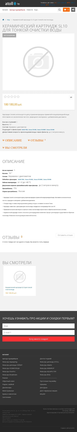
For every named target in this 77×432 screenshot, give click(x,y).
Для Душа (43, 387)
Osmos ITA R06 (50, 129)
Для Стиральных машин (48, 391)
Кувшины (43, 384)
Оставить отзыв (65, 235)
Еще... (36, 10)
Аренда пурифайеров (10, 359)
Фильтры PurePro (8, 371)
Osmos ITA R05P (41, 129)
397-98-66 (52, 5)
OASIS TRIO (25, 129)
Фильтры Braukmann (9, 375)
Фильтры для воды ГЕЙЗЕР (12, 365)
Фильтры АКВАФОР (47, 368)
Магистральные (8, 391)
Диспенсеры (6, 387)
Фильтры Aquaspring (9, 362)
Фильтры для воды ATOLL (49, 362)
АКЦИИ (42, 394)
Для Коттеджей (45, 359)
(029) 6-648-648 (61, 3)
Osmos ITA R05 (32, 129)
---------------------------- (48, 378)
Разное (5, 378)
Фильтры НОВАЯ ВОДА (11, 368)
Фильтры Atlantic (46, 365)
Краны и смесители (9, 394)
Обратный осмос (8, 381)
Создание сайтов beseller (68, 428)
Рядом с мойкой (8, 384)
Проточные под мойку (48, 381)
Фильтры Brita (45, 375)
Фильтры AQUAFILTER (48, 371)
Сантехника (6, 397)
